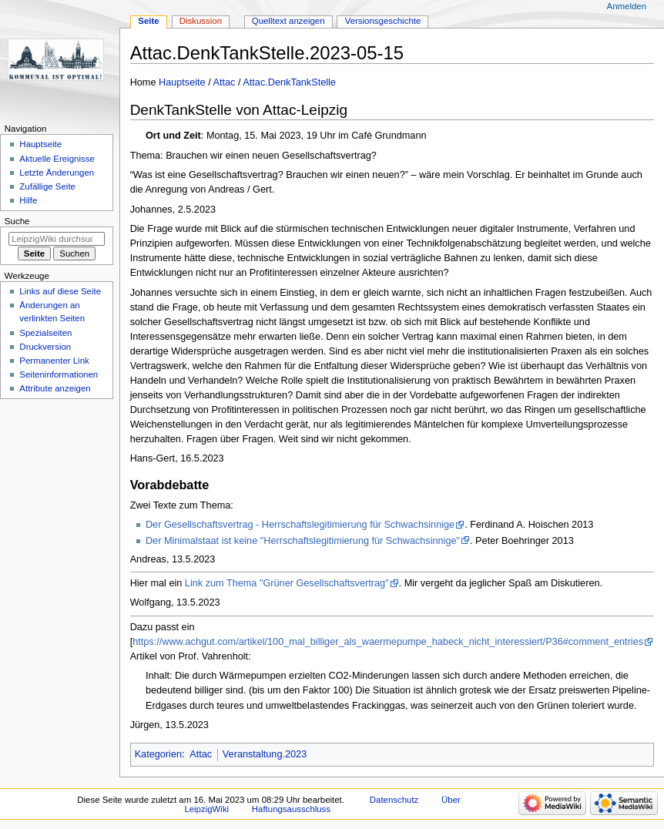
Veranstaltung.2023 (265, 754)
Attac (224, 82)
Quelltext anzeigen (288, 20)
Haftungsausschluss (291, 809)
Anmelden (627, 6)
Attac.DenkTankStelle (289, 82)
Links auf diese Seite (60, 291)
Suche (17, 221)
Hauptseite (182, 82)
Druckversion (45, 346)
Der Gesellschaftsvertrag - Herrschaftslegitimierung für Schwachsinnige (300, 524)
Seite (148, 20)
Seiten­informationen (58, 374)
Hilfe (28, 200)
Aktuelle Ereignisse (56, 158)
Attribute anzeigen (54, 388)
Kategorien (158, 754)
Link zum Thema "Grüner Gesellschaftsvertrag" (287, 583)
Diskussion (200, 20)
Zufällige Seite (47, 186)
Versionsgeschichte (383, 20)
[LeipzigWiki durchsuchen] (56, 239)
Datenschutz (394, 799)
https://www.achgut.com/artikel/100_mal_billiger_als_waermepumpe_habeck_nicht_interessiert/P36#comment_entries (387, 641)
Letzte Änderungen (56, 172)
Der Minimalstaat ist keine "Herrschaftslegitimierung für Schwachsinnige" (303, 540)
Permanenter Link (54, 360)
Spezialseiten (45, 332)
